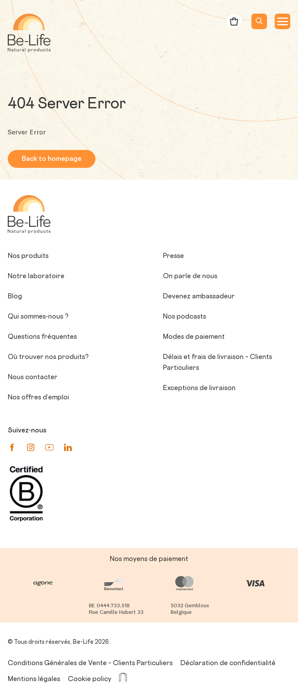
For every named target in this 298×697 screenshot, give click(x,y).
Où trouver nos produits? (48, 357)
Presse (173, 256)
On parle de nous (190, 277)
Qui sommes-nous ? (38, 317)
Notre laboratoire (36, 277)
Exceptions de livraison (199, 388)
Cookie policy (89, 679)
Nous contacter (32, 378)
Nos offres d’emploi (38, 398)
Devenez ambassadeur (199, 297)
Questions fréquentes (42, 337)
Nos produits (28, 256)
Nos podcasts (184, 317)
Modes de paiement (194, 337)
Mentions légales (34, 679)
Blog (15, 297)
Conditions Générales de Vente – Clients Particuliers (90, 663)
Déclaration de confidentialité (227, 663)
